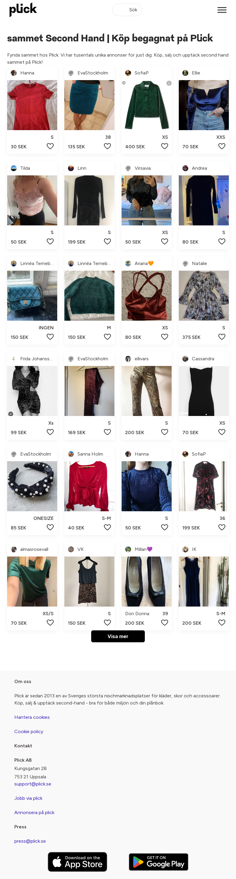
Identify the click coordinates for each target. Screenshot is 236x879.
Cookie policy (28, 731)
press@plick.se (30, 841)
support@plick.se (32, 784)
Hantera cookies (32, 717)
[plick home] (23, 9)
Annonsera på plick (34, 812)
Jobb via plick (28, 798)
